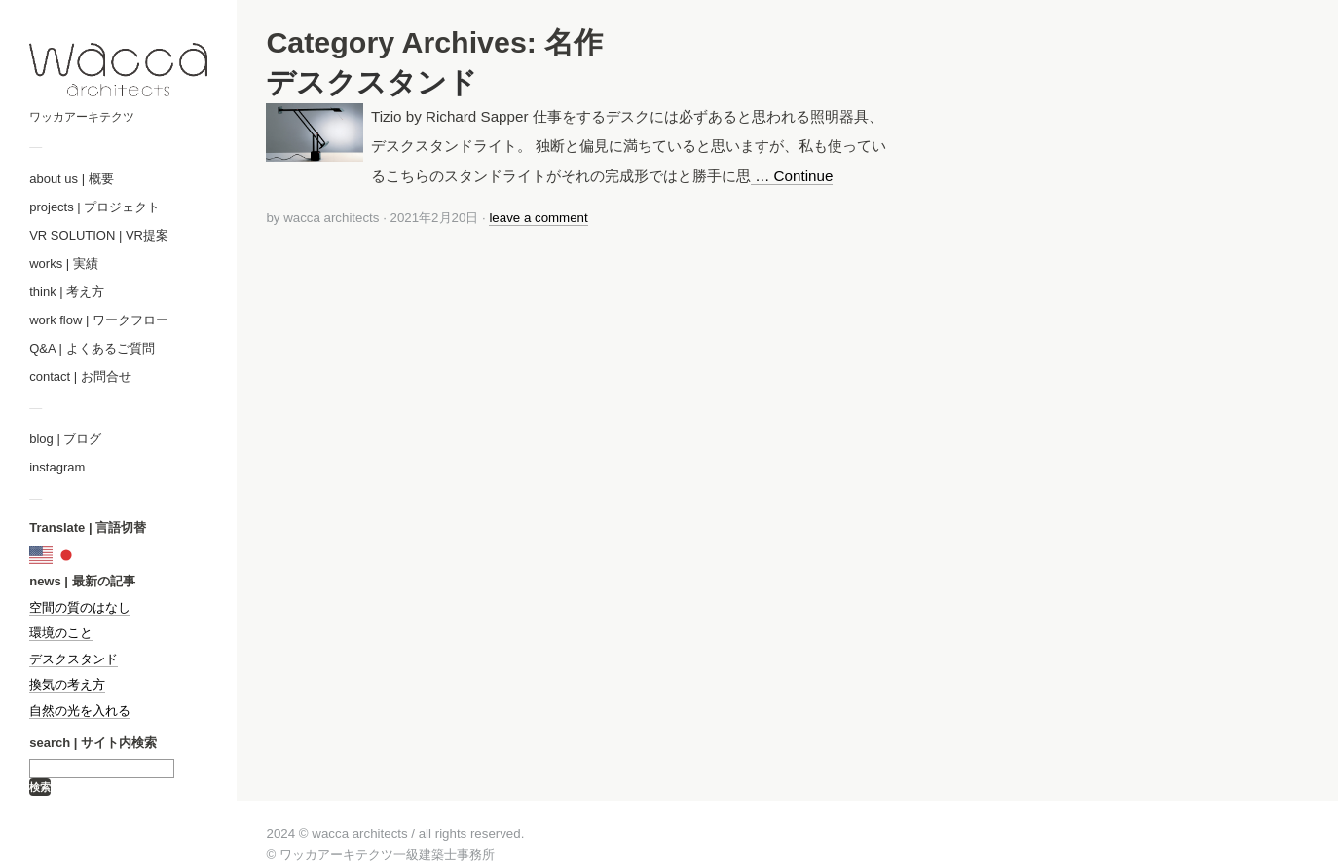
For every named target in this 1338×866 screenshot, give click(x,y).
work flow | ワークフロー (98, 320)
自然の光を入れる (79, 710)
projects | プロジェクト (94, 207)
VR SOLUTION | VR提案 (98, 235)
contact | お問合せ (80, 376)
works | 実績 (63, 263)
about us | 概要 (71, 178)
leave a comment (538, 217)
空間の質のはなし (79, 607)
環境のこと (61, 632)
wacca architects (331, 217)
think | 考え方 (66, 291)
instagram (57, 467)
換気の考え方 (67, 684)
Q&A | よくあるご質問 (91, 348)
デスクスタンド (73, 659)
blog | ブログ (65, 439)
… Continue (792, 176)
